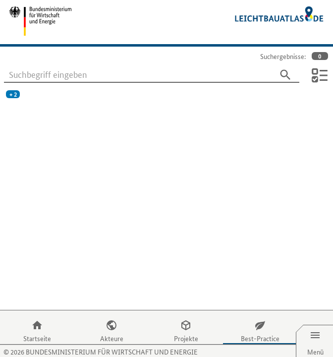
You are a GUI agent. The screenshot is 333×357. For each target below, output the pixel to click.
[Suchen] (285, 75)
